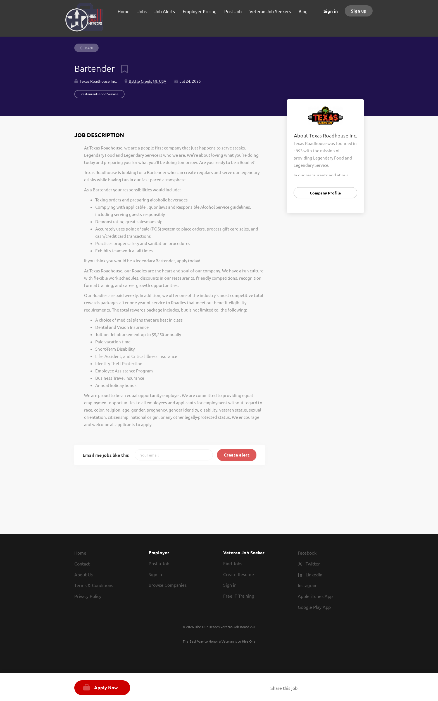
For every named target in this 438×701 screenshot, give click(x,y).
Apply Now (106, 687)
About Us (83, 574)
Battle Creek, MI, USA (147, 81)
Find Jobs (232, 563)
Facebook (307, 552)
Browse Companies (168, 585)
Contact (82, 563)
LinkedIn (314, 574)
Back (88, 48)
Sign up (358, 11)
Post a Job (159, 563)
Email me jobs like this (106, 455)
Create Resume (238, 574)
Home (80, 552)
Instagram (308, 585)
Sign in (330, 11)
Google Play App (314, 607)
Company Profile (325, 192)
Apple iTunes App (315, 596)
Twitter (313, 563)
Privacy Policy (87, 596)
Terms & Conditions (93, 585)
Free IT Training (238, 595)
